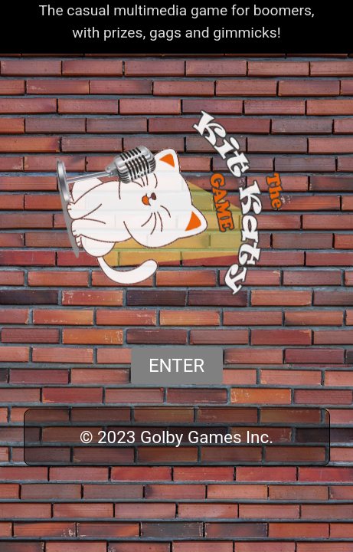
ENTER (176, 365)
